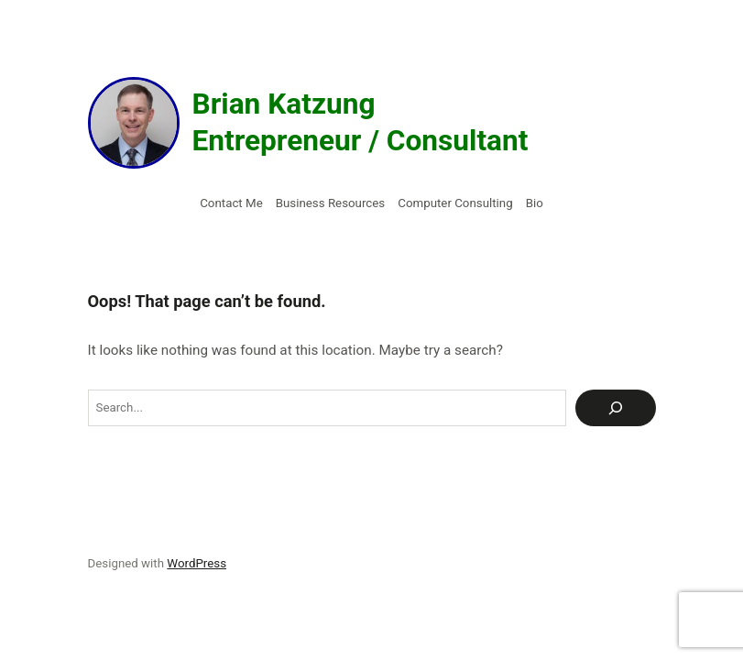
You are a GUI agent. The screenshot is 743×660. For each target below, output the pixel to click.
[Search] (615, 408)
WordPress (196, 563)
